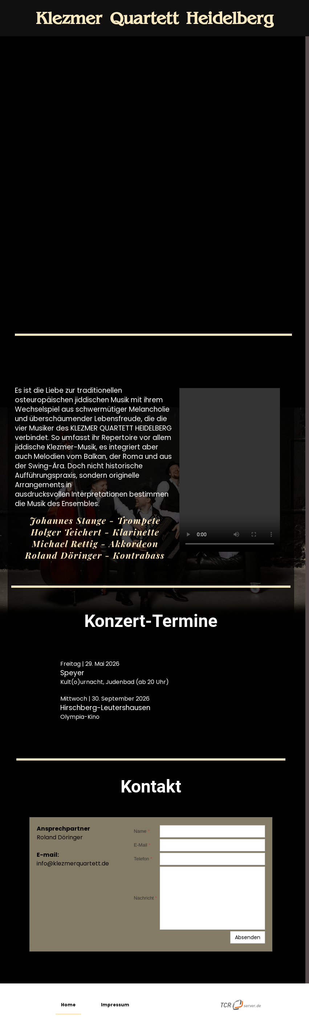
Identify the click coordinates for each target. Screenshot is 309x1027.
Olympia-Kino (79, 717)
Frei (65, 664)
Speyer (72, 673)
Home (68, 1005)
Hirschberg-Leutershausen (105, 708)
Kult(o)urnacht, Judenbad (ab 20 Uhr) (114, 682)
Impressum (115, 1005)
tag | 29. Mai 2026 (95, 664)
